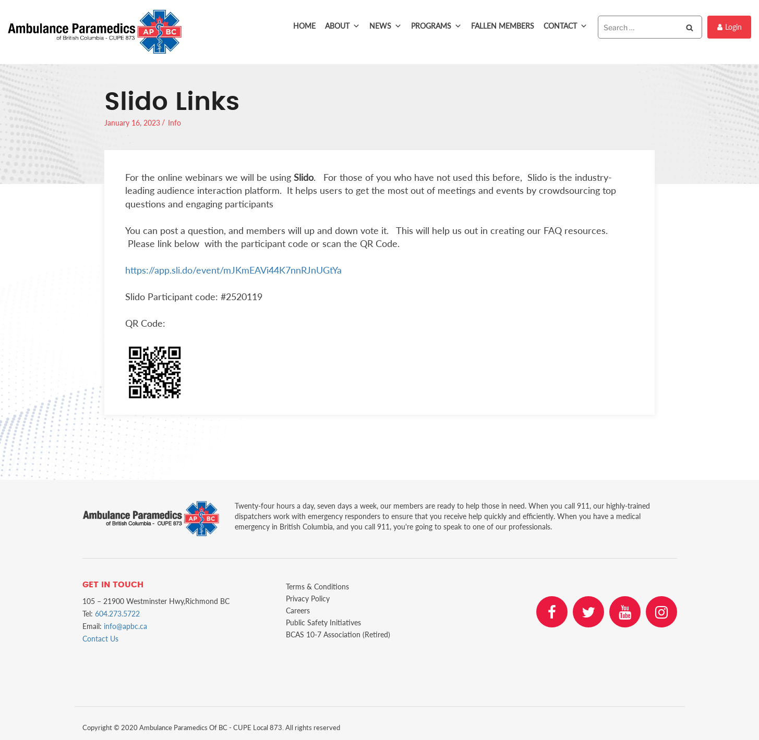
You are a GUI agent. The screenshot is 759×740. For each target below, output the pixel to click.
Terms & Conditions (317, 586)
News (385, 26)
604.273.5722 (117, 613)
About (342, 26)
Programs (436, 26)
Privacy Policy (308, 598)
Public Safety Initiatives (323, 622)
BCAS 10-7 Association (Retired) (338, 634)
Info (174, 122)
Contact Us (100, 638)
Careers (298, 610)
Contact (565, 26)
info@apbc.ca (125, 626)
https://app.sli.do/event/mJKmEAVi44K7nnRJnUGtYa (233, 270)
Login (729, 26)
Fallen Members (502, 25)
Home (304, 25)
